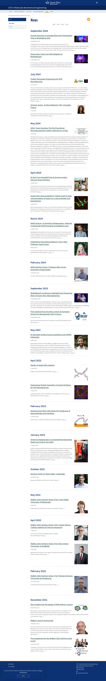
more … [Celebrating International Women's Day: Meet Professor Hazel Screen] (51, 252)
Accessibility (11, 666)
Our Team (29, 11)
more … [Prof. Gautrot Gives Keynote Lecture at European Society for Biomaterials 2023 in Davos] (36, 322)
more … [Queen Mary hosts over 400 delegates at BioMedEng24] (71, 66)
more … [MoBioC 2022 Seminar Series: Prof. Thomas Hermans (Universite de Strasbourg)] (56, 584)
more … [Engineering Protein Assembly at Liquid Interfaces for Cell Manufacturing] (47, 395)
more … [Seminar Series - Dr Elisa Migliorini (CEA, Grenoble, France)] (51, 115)
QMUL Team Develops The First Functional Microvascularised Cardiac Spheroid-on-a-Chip (49, 129)
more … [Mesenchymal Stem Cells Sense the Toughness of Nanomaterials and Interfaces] (64, 419)
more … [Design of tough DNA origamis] (55, 371)
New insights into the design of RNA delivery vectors (51, 604)
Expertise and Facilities (19, 11)
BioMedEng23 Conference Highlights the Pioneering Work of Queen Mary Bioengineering (51, 294)
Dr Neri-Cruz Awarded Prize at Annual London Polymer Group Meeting (48, 178)
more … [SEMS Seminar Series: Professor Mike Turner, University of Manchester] (65, 276)
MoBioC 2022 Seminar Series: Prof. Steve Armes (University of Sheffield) (49, 544)
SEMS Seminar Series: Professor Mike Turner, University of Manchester (48, 268)
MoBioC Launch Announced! (41, 620)
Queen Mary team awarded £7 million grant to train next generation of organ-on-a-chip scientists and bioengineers (51, 198)
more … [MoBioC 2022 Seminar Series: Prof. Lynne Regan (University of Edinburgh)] (62, 508)
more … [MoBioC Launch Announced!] (36, 634)
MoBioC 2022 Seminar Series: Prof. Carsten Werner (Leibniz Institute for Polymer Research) (50, 526)
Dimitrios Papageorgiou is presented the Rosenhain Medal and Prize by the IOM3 (51, 440)
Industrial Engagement (38, 11)
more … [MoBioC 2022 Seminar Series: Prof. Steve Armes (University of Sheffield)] (46, 554)
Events (51, 11)
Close (23, 675)
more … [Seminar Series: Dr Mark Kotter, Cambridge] (57, 480)
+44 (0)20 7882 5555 (83, 673)
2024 (54, 24)
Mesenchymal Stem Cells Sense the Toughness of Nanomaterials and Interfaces (50, 412)
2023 (58, 24)
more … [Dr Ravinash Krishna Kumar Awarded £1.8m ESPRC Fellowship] (73, 353)
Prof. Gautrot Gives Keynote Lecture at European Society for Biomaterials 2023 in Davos (50, 312)
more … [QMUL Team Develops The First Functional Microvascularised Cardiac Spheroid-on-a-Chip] (63, 165)
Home (10, 11)
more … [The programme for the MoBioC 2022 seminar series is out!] (43, 651)
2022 (62, 24)
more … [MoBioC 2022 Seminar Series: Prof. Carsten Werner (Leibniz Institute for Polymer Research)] (44, 535)
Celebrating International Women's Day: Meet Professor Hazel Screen (48, 243)
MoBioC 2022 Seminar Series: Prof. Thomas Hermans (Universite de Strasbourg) (51, 577)
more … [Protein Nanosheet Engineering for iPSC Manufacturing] (38, 101)
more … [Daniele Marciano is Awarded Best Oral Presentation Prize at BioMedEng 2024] (73, 50)
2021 (67, 24)
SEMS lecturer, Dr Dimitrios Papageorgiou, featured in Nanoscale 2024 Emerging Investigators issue (51, 224)
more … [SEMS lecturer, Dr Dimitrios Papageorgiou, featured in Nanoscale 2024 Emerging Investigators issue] (60, 237)
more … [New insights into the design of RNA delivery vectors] (41, 616)
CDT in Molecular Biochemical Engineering (27, 7)
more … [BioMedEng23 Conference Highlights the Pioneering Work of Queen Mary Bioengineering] (78, 307)
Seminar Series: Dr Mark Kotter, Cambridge (47, 474)
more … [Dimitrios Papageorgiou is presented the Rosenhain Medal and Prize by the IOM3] (53, 459)
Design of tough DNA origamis (42, 365)
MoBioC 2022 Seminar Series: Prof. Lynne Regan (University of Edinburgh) (49, 500)
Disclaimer (11, 664)
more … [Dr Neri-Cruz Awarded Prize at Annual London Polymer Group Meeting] (40, 192)
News (47, 11)
